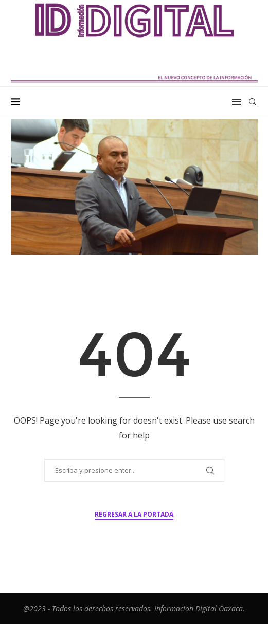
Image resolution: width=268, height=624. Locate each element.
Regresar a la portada (134, 514)
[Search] (252, 102)
